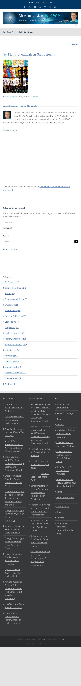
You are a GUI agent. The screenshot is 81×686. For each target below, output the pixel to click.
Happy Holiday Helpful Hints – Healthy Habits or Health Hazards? (13, 618)
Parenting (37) (11, 355)
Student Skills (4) (13, 367)
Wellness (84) (11, 384)
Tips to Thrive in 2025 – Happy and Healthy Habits (13, 573)
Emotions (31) (11, 304)
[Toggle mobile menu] (76, 25)
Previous (74, 44)
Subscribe (7, 228)
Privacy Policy (62, 506)
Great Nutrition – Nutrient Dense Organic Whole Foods (64, 456)
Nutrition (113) (12, 350)
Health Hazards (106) (15, 333)
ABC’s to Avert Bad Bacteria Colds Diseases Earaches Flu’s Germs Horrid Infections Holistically (13, 590)
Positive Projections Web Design (55, 639)
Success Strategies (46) (15, 372)
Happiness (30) (12, 327)
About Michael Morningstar (63, 406)
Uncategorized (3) (13, 378)
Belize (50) (10, 293)
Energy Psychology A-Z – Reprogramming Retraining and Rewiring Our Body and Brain (14, 498)
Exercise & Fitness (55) (15, 316)
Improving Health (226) (16, 344)
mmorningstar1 (38, 485)
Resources (61, 512)
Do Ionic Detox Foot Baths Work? (40, 477)
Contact (60, 424)
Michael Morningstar (11, 97)
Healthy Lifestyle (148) (15, 338)
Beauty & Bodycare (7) (15, 287)
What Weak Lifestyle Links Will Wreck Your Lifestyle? (15, 432)
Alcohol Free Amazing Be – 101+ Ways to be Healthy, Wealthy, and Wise (14, 446)
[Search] (76, 241)
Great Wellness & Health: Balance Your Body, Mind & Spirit (66, 483)
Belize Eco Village (64, 413)
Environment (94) (13, 310)
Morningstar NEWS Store (65, 499)
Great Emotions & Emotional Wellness (65, 444)
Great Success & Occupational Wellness (64, 470)
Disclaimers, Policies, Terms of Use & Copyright (66, 433)
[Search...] (38, 241)
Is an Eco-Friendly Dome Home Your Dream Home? (40, 511)
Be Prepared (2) (12, 282)
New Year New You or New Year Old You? (14, 606)
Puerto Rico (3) (12, 361)
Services (60, 517)
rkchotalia (35, 536)
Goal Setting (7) (12, 321)
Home (59, 491)
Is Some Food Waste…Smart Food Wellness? (14, 407)
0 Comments (34, 97)
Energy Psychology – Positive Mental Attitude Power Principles (14, 558)
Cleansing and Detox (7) (16, 299)
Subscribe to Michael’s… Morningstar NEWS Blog (65, 528)
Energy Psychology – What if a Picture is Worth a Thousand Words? (14, 480)
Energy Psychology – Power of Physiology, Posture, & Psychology (14, 515)
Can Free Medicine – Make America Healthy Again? (14, 420)
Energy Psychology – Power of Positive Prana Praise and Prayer (14, 543)
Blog (58, 419)
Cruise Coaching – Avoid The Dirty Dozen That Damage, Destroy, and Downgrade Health (14, 463)
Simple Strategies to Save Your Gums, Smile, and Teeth (14, 529)
